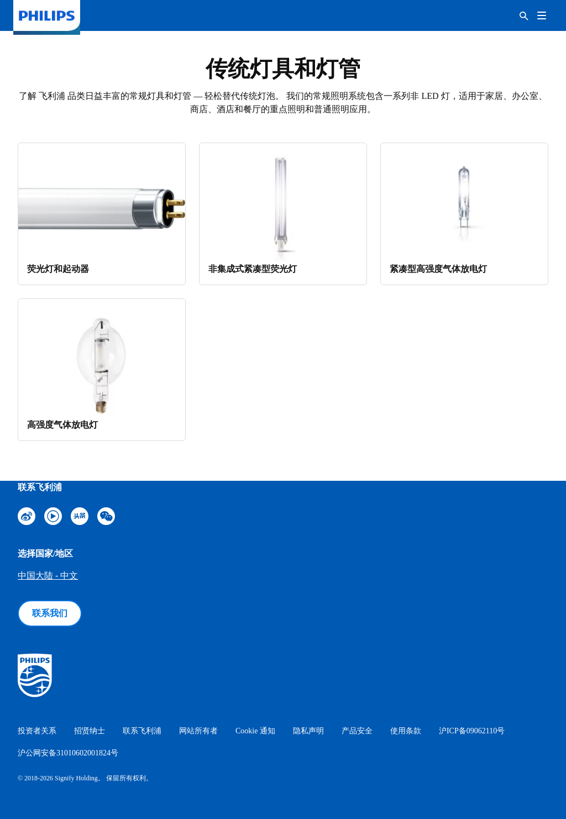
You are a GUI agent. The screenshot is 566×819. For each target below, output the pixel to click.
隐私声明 (308, 731)
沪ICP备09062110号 (472, 731)
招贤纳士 (89, 731)
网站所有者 (198, 731)
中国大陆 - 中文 (48, 575)
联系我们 (49, 613)
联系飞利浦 (142, 731)
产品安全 (357, 731)
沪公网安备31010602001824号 (68, 753)
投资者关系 (37, 731)
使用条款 (405, 731)
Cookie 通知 (255, 731)
